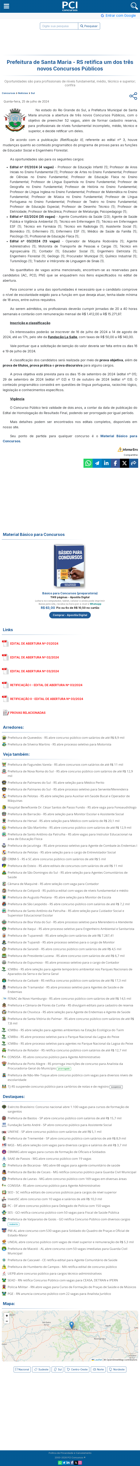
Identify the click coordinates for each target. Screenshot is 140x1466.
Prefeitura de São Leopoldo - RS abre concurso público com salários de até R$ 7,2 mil (69, 904)
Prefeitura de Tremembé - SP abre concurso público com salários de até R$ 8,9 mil (67, 1138)
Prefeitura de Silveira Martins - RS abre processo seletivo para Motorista (59, 744)
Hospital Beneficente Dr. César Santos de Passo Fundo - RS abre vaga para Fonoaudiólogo (72, 807)
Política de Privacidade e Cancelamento (70, 1453)
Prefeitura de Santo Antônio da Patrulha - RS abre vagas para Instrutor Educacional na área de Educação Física (70, 836)
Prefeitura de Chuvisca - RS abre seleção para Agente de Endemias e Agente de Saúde (69, 1012)
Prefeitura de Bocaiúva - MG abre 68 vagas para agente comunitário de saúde (64, 1165)
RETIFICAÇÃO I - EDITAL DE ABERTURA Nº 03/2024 (46, 685)
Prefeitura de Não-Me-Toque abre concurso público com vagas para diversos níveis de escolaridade (70, 1077)
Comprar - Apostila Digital (70, 615)
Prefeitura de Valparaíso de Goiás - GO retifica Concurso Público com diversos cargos (69, 1221)
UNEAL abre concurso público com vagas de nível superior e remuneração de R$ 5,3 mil (71, 1242)
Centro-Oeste (77, 1369)
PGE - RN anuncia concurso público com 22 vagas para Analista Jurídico (59, 1294)
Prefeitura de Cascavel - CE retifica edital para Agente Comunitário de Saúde (62, 1260)
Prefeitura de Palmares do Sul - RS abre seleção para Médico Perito (56, 782)
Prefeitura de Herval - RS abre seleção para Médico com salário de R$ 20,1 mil (64, 821)
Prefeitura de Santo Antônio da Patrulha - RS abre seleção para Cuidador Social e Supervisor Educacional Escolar (66, 913)
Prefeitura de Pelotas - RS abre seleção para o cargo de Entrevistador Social (62, 852)
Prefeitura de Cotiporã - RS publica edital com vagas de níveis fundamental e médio (68, 890)
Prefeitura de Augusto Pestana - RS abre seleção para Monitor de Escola (59, 897)
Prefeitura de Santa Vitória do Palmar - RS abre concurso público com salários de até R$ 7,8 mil (71, 1021)
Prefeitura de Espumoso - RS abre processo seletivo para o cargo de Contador (63, 962)
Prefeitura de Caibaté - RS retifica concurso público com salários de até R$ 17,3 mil (67, 980)
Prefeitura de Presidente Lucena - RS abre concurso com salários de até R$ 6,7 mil (66, 956)
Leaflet (97, 1359)
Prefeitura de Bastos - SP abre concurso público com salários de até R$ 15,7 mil (65, 1118)
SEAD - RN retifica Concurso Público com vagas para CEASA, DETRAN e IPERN (63, 1280)
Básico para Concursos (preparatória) (70, 593)
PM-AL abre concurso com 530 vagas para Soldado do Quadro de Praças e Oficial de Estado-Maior (68, 1233)
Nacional (22, 1369)
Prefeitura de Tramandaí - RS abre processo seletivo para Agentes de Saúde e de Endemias (65, 989)
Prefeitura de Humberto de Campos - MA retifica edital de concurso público (62, 1267)
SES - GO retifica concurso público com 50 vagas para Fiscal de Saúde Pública (63, 1212)
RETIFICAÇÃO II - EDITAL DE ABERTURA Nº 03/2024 (46, 699)
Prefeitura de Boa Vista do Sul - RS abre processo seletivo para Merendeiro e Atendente (70, 922)
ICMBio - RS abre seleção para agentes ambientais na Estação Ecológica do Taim (66, 1030)
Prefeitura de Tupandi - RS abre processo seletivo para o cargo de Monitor (61, 942)
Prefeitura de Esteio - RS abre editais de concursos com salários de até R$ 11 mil (65, 866)
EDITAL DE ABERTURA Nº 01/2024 (34, 643)
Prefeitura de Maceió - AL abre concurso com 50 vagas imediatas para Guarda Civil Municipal (67, 1251)
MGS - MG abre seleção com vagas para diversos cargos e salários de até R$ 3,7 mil (67, 1145)
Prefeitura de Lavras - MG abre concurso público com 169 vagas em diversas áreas (67, 1179)
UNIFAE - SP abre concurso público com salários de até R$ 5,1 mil (55, 1131)
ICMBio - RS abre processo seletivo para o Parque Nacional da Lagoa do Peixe (63, 1037)
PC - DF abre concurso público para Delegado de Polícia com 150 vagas (59, 1206)
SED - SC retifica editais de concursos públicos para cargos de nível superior (62, 1192)
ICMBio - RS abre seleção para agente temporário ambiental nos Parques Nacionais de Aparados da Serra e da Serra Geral (70, 971)
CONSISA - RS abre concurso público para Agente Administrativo (54, 1057)
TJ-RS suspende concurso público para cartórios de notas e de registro (65, 1086)
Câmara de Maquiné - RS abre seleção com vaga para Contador (53, 884)
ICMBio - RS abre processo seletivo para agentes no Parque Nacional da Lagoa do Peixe (70, 1043)
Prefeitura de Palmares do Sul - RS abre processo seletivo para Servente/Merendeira (68, 789)
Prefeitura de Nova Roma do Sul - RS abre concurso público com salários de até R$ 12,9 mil (70, 773)
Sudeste (41, 1369)
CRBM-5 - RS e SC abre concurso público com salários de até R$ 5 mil (57, 859)
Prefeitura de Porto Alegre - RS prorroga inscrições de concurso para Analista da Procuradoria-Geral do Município (65, 1066)
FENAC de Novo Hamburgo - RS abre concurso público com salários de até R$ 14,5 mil (69, 998)
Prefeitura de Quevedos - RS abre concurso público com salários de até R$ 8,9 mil (66, 737)
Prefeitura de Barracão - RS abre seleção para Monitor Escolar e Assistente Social (66, 814)
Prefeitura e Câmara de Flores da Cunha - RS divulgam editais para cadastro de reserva (70, 1005)
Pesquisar (89, 26)
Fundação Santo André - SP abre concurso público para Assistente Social (60, 1125)
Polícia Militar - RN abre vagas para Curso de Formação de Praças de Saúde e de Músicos (72, 1287)
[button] (6, 6)
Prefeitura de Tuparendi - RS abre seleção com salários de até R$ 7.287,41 (61, 935)
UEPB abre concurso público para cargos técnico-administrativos (55, 1273)
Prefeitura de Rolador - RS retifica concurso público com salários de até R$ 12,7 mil (67, 1050)
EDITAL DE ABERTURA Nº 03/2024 (34, 671)
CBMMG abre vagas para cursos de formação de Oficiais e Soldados (57, 1152)
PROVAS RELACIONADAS (28, 713)
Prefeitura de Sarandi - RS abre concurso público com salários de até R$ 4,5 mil (64, 949)
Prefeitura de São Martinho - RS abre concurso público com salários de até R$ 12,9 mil (69, 827)
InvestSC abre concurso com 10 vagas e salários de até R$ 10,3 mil (55, 1199)
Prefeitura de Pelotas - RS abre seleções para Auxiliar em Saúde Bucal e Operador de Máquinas (69, 798)
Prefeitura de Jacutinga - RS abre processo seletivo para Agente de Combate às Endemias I (72, 845)
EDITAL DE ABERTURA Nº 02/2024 (34, 657)
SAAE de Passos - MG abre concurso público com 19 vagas (49, 1158)
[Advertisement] (70, 42)
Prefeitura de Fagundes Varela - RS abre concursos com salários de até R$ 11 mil (65, 764)
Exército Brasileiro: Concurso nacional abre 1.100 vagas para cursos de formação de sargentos (68, 1109)
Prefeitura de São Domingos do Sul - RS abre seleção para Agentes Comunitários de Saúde (68, 874)
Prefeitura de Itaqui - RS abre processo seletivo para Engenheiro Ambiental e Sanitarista (71, 929)
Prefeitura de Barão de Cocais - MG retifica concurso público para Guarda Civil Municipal (72, 1172)
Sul (57, 1369)
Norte (98, 1369)
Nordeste (117, 1369)
